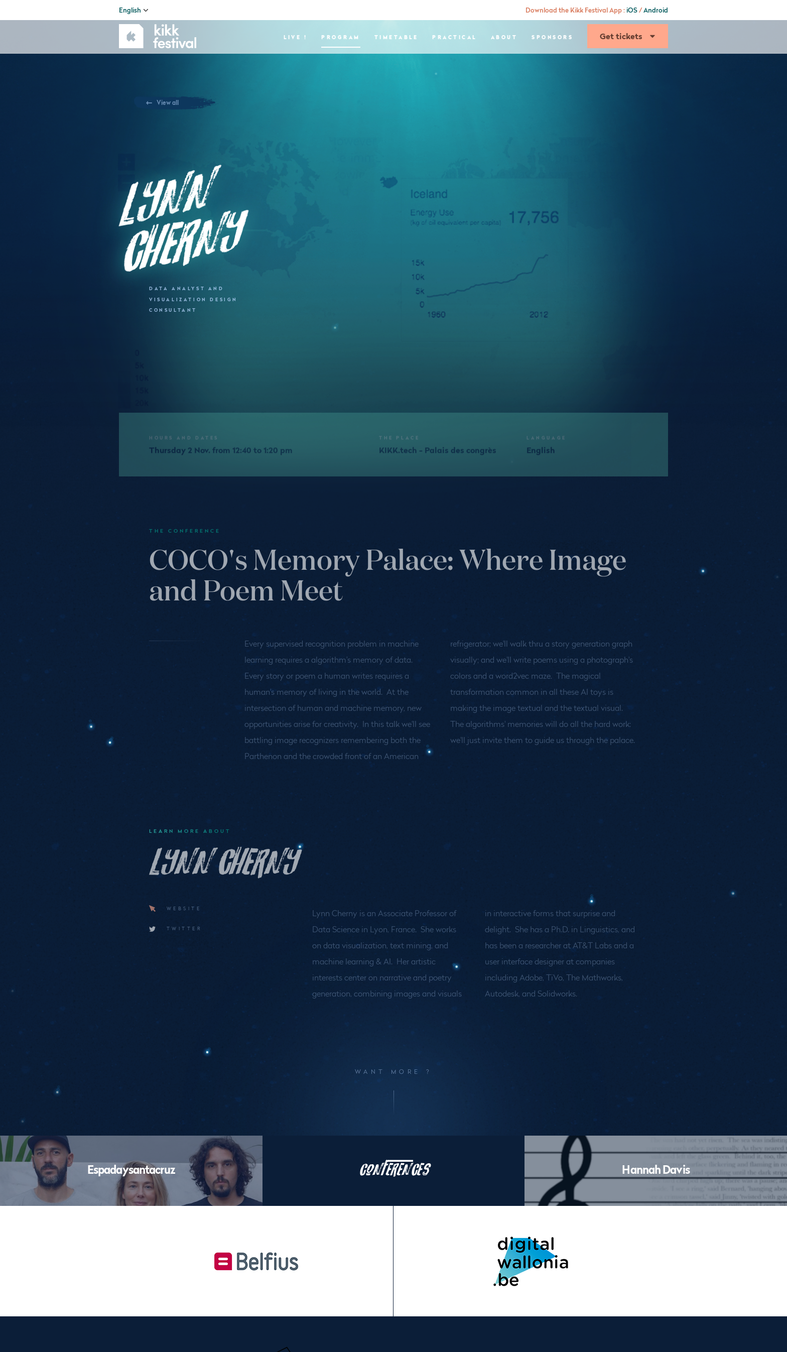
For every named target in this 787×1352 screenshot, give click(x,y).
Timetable (396, 68)
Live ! (295, 68)
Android (655, 10)
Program (340, 68)
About (504, 68)
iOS (631, 10)
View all (176, 102)
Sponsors (552, 68)
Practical (454, 68)
